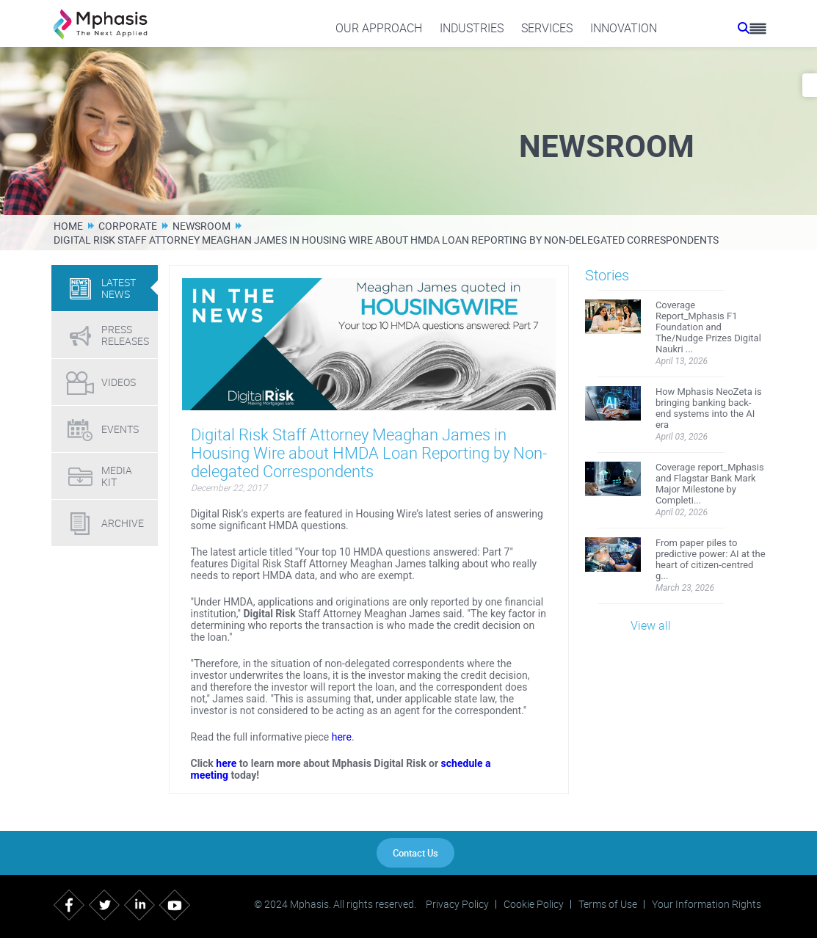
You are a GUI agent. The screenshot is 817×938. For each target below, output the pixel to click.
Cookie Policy (534, 904)
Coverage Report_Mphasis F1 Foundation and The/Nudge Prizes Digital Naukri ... (708, 327)
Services (547, 28)
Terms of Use (607, 904)
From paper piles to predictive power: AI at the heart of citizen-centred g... (711, 559)
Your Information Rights (706, 904)
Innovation (623, 28)
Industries (472, 28)
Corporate (127, 226)
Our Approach (378, 28)
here (342, 737)
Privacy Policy (457, 904)
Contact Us (415, 852)
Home (68, 226)
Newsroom (201, 226)
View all (651, 625)
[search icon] (743, 28)
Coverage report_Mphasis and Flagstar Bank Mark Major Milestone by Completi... (710, 484)
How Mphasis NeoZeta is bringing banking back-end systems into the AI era (709, 408)
